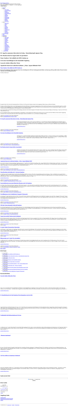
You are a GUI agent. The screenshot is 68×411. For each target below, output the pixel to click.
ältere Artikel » (3, 248)
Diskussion (6, 42)
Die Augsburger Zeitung (4, 2)
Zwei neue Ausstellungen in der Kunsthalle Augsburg (11, 132)
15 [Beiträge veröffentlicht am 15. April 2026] (3, 389)
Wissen (6, 44)
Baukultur (6, 27)
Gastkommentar (9, 158)
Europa (4, 130)
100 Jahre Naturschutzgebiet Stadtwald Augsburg (11, 205)
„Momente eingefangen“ (5, 335)
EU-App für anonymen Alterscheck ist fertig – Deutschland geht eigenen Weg (16, 118)
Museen (6, 28)
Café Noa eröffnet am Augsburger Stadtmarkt (10, 355)
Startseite (4, 7)
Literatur (6, 26)
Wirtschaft (6, 38)
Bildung (6, 19)
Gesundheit (5, 180)
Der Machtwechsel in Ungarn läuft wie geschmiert (11, 147)
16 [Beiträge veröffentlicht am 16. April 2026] (4, 389)
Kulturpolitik (7, 17)
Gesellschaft (8, 130)
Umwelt (6, 16)
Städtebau (6, 15)
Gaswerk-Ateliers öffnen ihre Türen (9, 257)
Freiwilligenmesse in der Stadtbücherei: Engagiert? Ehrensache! (14, 194)
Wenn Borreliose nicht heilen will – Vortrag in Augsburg (12, 172)
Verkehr (6, 14)
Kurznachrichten (5, 33)
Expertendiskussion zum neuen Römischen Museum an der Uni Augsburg (16, 183)
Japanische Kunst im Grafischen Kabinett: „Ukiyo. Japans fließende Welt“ (16, 161)
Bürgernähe (7, 21)
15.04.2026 (7, 157)
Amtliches (6, 40)
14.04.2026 (7, 190)
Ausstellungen (7, 29)
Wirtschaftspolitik (8, 13)
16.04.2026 (7, 115)
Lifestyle (6, 47)
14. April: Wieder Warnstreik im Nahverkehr (10, 227)
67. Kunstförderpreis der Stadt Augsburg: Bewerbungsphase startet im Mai (15, 267)
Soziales (6, 39)
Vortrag (6, 41)
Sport (3, 34)
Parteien (6, 11)
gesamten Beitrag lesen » (21, 126)
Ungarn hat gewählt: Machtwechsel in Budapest (10, 216)
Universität (6, 32)
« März (1, 393)
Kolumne (6, 49)
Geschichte (6, 45)
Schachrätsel (7, 48)
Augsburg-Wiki (3, 397)
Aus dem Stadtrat (8, 10)
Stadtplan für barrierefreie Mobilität (6, 399)
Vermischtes (5, 36)
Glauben (6, 31)
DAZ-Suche (31, 379)
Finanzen (6, 20)
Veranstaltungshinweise (15, 144)
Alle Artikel (7, 9)
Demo (6, 43)
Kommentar (5, 35)
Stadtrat (1, 400)
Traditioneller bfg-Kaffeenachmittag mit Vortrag (10, 315)
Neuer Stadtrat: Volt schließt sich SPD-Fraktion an (11, 67)
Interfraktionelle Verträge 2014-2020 (6, 398)
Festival (6, 30)
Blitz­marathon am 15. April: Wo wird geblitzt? (10, 238)
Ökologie (4, 213)
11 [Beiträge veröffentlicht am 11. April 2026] (6, 388)
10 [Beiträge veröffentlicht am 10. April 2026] (5, 388)
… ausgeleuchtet (5, 50)
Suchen (34, 380)
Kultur (4, 22)
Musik (6, 25)
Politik (4, 8)
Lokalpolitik (7, 12)
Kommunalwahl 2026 (7, 116)
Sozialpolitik (7, 18)
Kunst (7, 144)
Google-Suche (37, 379)
